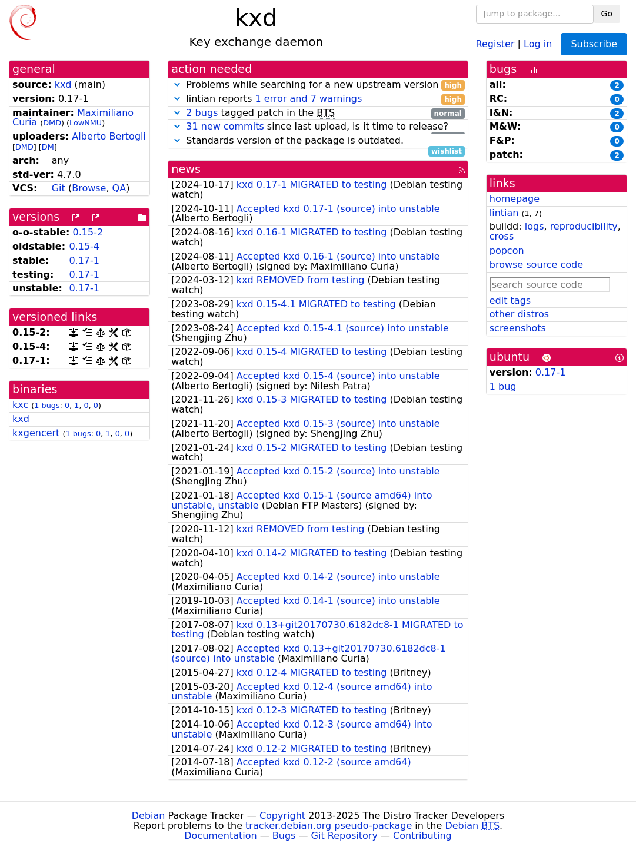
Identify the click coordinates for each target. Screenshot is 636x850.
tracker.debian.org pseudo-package (328, 825)
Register (495, 43)
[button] (177, 84)
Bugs (284, 835)
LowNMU (85, 122)
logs (534, 226)
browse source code (536, 264)
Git (58, 188)
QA (119, 188)
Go (606, 13)
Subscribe (594, 43)
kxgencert (35, 433)
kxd (63, 84)
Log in (538, 43)
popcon (507, 250)
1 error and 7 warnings (308, 98)
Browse (89, 188)
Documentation (220, 835)
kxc (20, 404)
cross (502, 236)
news (186, 169)
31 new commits (225, 126)
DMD (52, 122)
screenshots (518, 328)
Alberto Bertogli (109, 136)
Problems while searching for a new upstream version (318, 85)
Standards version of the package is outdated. (318, 141)
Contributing (422, 835)
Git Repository (344, 835)
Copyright (282, 815)
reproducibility (584, 226)
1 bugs (46, 405)
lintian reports (318, 99)
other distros (519, 314)
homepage (515, 198)
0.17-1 (84, 260)
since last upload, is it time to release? (318, 127)
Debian (148, 815)
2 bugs (202, 112)
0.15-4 (84, 246)
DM (48, 146)
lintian (504, 212)
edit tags (510, 300)
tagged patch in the (318, 113)
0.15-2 (88, 232)
